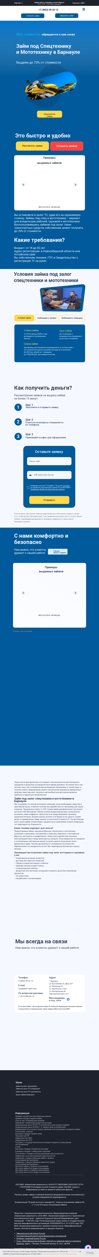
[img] (57, 1091)
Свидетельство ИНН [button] (23, 1138)
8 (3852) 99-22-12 (25, 981)
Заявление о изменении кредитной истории (33, 1123)
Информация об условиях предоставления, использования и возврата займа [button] (47, 1129)
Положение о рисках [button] (24, 1131)
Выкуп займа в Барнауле (25, 1095)
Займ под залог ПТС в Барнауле (28, 1089)
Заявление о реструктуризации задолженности (35, 1156)
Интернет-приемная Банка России (31, 1238)
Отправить (49, 500)
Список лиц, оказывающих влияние (30, 1121)
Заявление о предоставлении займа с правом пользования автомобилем (34, 1159)
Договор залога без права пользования (32, 1172)
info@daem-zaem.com (27, 989)
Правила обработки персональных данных (33, 1116)
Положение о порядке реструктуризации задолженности (39, 1154)
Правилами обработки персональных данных (47, 489)
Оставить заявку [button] (66, 146)
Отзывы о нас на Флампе (22, 631)
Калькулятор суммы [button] (49, 115)
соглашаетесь (73, 1251)
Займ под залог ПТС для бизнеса (28, 1092)
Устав (17, 1147)
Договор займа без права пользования (32, 1168)
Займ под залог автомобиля (26, 1086)
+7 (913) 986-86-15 (26, 996)
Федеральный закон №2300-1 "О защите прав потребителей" (40, 1127)
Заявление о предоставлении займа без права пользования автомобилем (35, 1163)
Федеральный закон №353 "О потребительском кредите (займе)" (42, 1125)
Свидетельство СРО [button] (23, 1140)
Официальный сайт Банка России (30, 1233)
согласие (66, 486)
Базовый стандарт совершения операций (32, 1151)
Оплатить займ (32, 16)
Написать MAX (78, 3)
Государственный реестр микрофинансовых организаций (41, 1236)
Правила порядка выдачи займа (28, 1118)
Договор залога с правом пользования (32, 1170)
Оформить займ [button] (67, 16)
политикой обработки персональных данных (59, 1254)
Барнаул (17, 3)
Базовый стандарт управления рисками (31, 1149)
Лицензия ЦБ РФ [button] (22, 1136)
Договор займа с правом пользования (31, 1166)
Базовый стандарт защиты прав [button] (28, 1134)
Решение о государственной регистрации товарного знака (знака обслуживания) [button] (43, 1143)
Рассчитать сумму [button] (32, 145)
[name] (49, 461)
